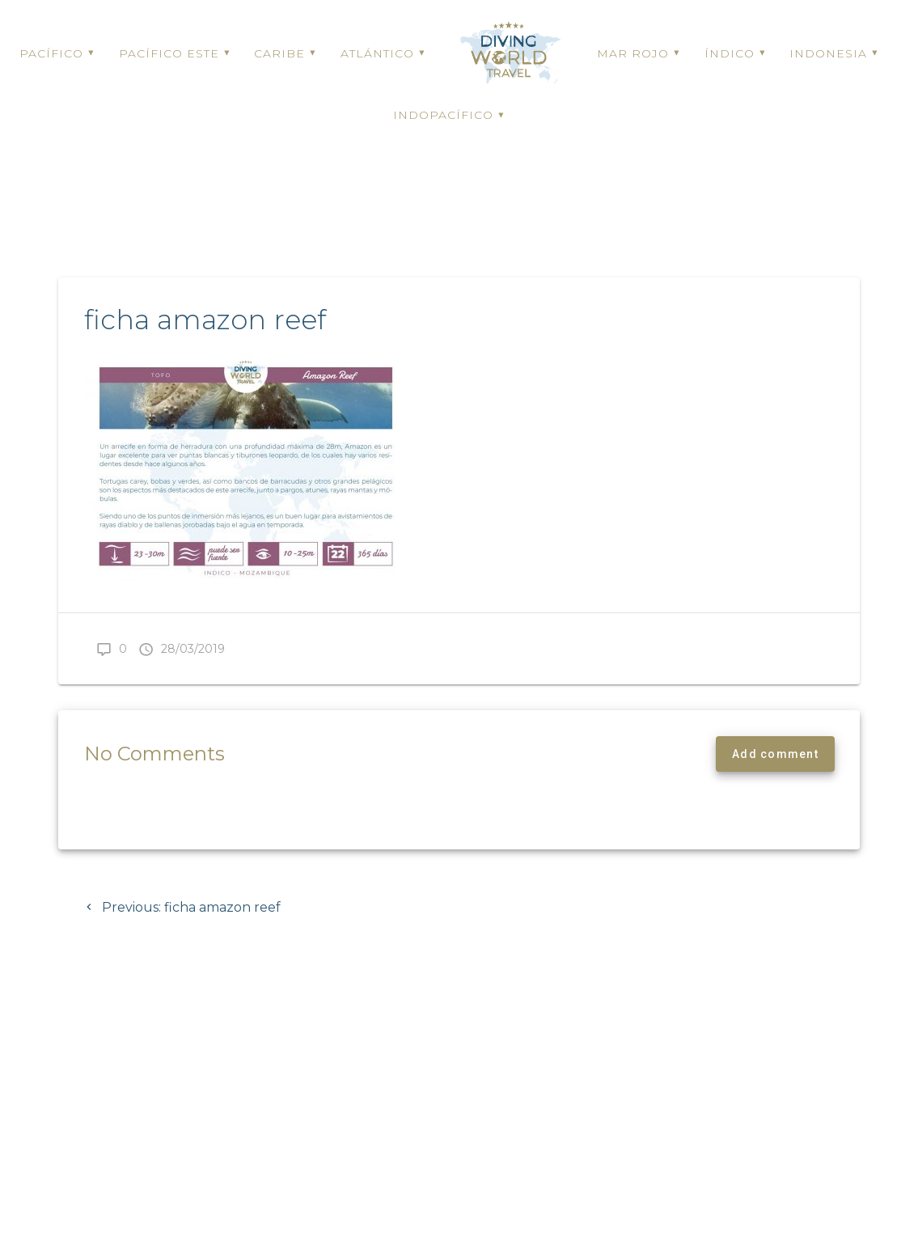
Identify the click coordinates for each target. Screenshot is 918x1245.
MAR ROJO (633, 53)
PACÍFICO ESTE (169, 53)
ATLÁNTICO (377, 53)
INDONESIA (828, 53)
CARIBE (279, 53)
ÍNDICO (729, 53)
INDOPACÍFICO (443, 115)
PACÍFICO (51, 53)
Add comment (775, 807)
